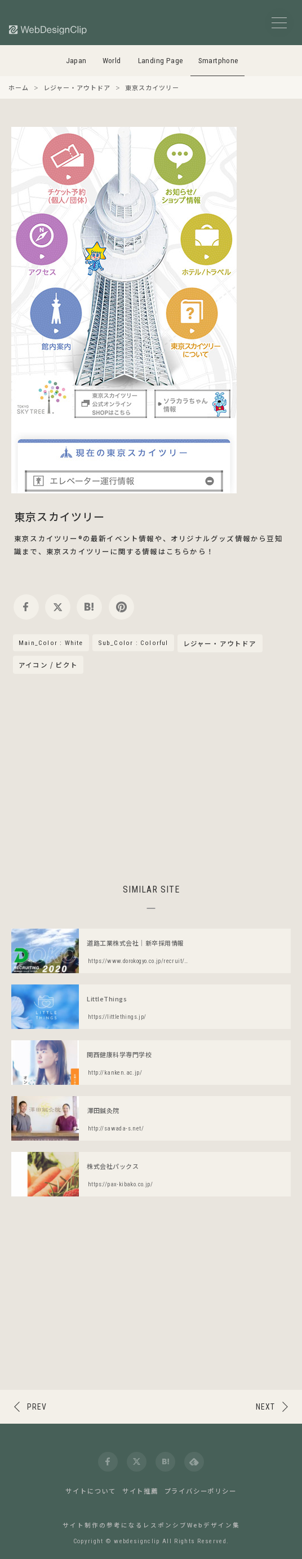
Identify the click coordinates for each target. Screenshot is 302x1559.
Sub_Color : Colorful (133, 643)
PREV (37, 1406)
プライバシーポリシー (201, 1490)
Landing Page (161, 60)
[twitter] (57, 607)
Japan (76, 60)
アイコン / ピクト (48, 664)
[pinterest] (121, 607)
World (112, 60)
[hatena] (89, 607)
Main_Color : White (51, 643)
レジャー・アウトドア (220, 644)
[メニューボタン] (279, 22)
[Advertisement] (151, 777)
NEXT (265, 1406)
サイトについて (90, 1490)
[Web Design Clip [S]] (48, 29)
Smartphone (218, 60)
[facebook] (26, 607)
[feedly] (194, 1462)
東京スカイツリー (59, 516)
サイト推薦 (140, 1490)
